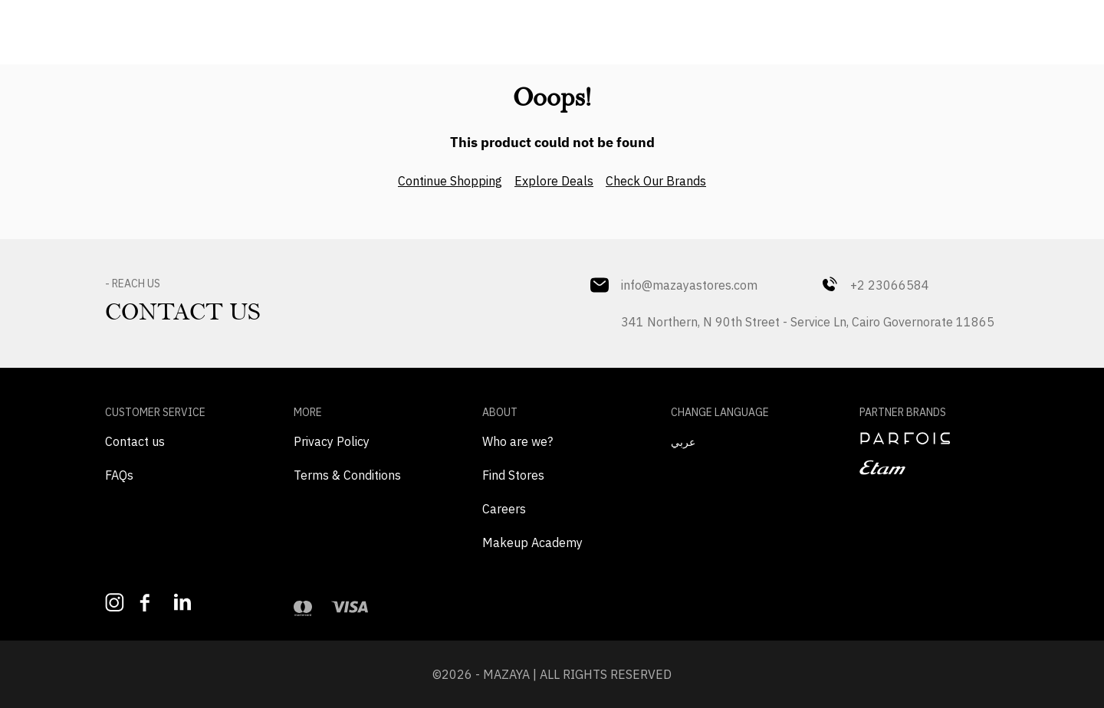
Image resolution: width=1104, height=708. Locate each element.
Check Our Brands (656, 180)
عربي (683, 442)
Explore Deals (553, 180)
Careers (504, 508)
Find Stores (513, 475)
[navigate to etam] (929, 467)
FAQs (119, 475)
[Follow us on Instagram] (114, 602)
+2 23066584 (874, 285)
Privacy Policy (332, 441)
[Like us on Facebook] (149, 602)
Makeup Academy (532, 542)
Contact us (135, 441)
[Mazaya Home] (552, 27)
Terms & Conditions (347, 475)
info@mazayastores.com (673, 285)
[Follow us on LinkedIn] (183, 602)
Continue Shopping (450, 180)
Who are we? (517, 441)
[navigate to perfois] (929, 438)
